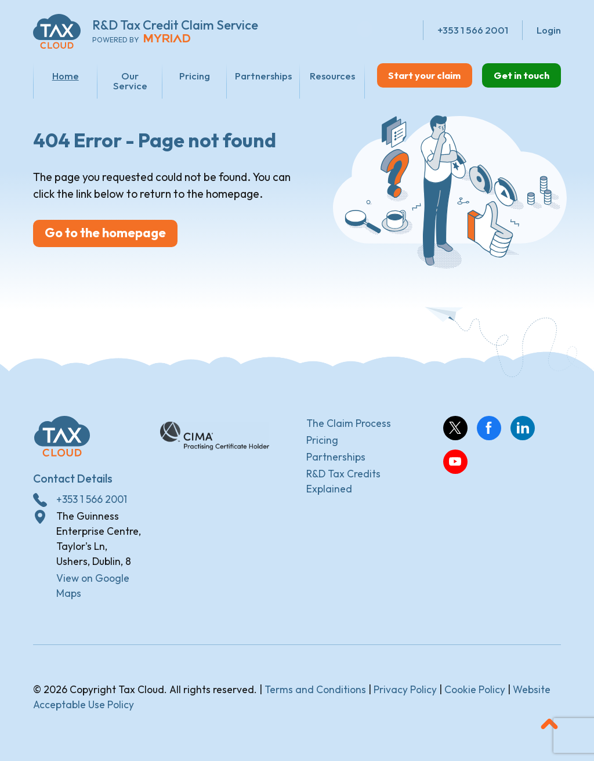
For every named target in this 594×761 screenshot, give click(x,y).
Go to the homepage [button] (110, 239)
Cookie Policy (474, 692)
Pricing (186, 76)
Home (63, 76)
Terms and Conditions (315, 692)
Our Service (125, 81)
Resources (320, 76)
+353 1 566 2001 (91, 501)
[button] (549, 726)
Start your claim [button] (415, 75)
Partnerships (253, 76)
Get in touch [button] (519, 75)
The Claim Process (348, 425)
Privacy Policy (405, 692)
